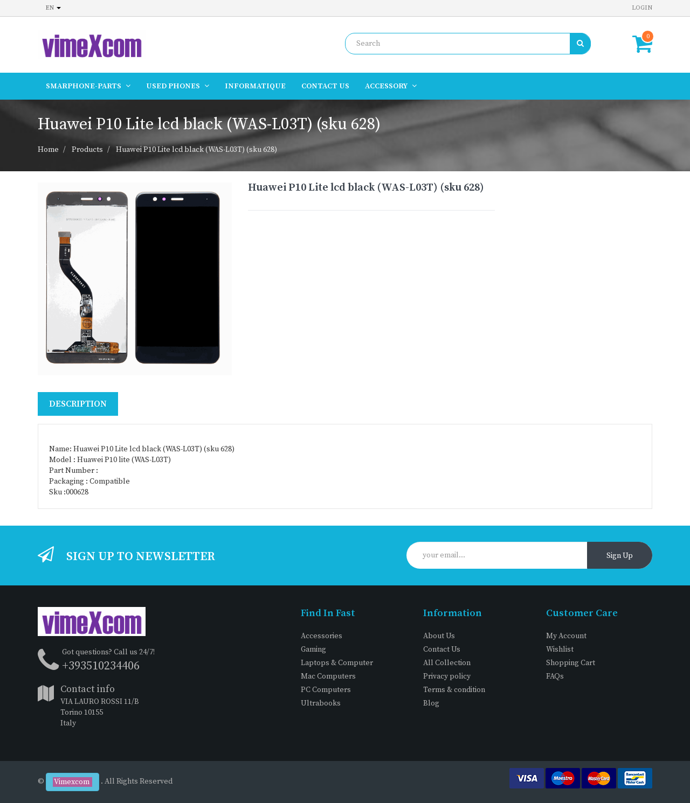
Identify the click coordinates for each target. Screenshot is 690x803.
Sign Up (619, 556)
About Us (439, 636)
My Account (566, 636)
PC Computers (326, 690)
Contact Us (441, 649)
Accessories (321, 636)
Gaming (313, 649)
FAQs (555, 676)
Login (642, 8)
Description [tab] (78, 404)
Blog (431, 703)
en (53, 8)
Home (48, 150)
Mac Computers (328, 676)
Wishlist (560, 649)
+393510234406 (101, 666)
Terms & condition (454, 690)
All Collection (447, 663)
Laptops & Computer (337, 663)
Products (87, 150)
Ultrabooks (321, 703)
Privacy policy (447, 676)
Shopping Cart (570, 663)
